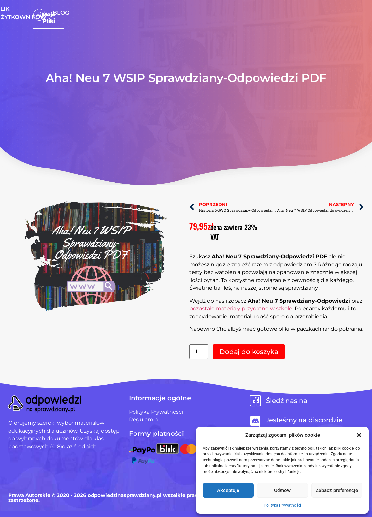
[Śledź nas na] (255, 400)
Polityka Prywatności (282, 505)
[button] (359, 435)
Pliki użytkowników (198, 12)
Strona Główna (131, 12)
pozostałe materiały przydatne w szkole (240, 308)
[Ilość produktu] (198, 351)
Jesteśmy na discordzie (304, 420)
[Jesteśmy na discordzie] (255, 421)
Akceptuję (228, 490)
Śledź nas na (286, 401)
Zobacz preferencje (337, 490)
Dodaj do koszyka (248, 352)
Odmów (282, 490)
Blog (245, 12)
